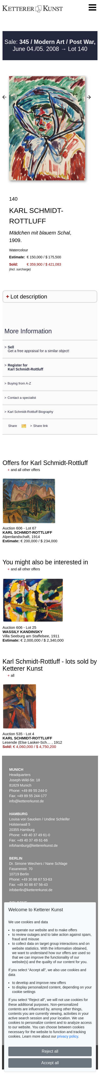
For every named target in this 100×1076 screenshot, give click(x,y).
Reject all (50, 1051)
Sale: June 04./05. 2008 (50, 45)
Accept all (50, 1063)
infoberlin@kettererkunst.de (30, 890)
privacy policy (67, 1036)
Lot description (29, 296)
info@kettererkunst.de (26, 801)
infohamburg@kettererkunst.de (33, 845)
